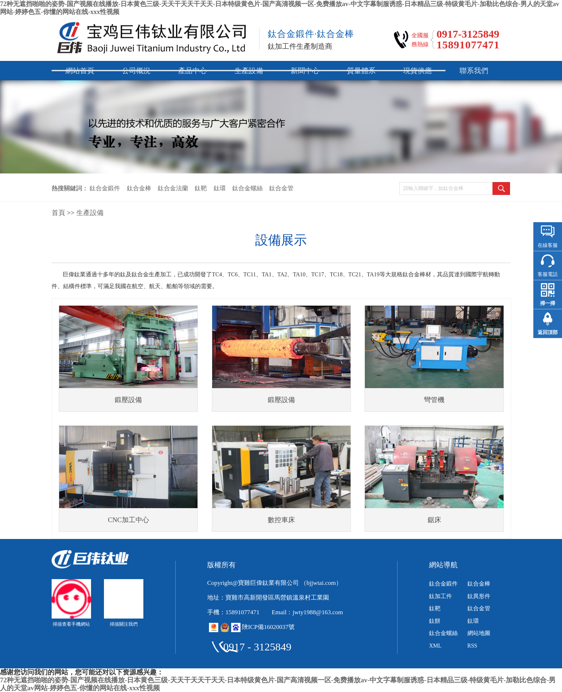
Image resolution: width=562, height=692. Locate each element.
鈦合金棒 (139, 188)
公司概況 (136, 71)
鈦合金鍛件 (105, 188)
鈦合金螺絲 (247, 188)
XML (435, 646)
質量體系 (361, 71)
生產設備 (248, 71)
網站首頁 (80, 71)
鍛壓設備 (128, 400)
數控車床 (281, 520)
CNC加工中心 (128, 520)
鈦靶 (201, 188)
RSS (472, 646)
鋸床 (434, 520)
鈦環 (220, 188)
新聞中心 (305, 71)
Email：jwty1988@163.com (307, 612)
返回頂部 (548, 332)
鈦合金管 (281, 188)
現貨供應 (417, 71)
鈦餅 (434, 621)
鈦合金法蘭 (173, 188)
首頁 (58, 212)
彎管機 (434, 400)
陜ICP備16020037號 (268, 627)
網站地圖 (478, 633)
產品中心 (192, 71)
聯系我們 (473, 71)
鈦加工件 (440, 596)
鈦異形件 (478, 596)
